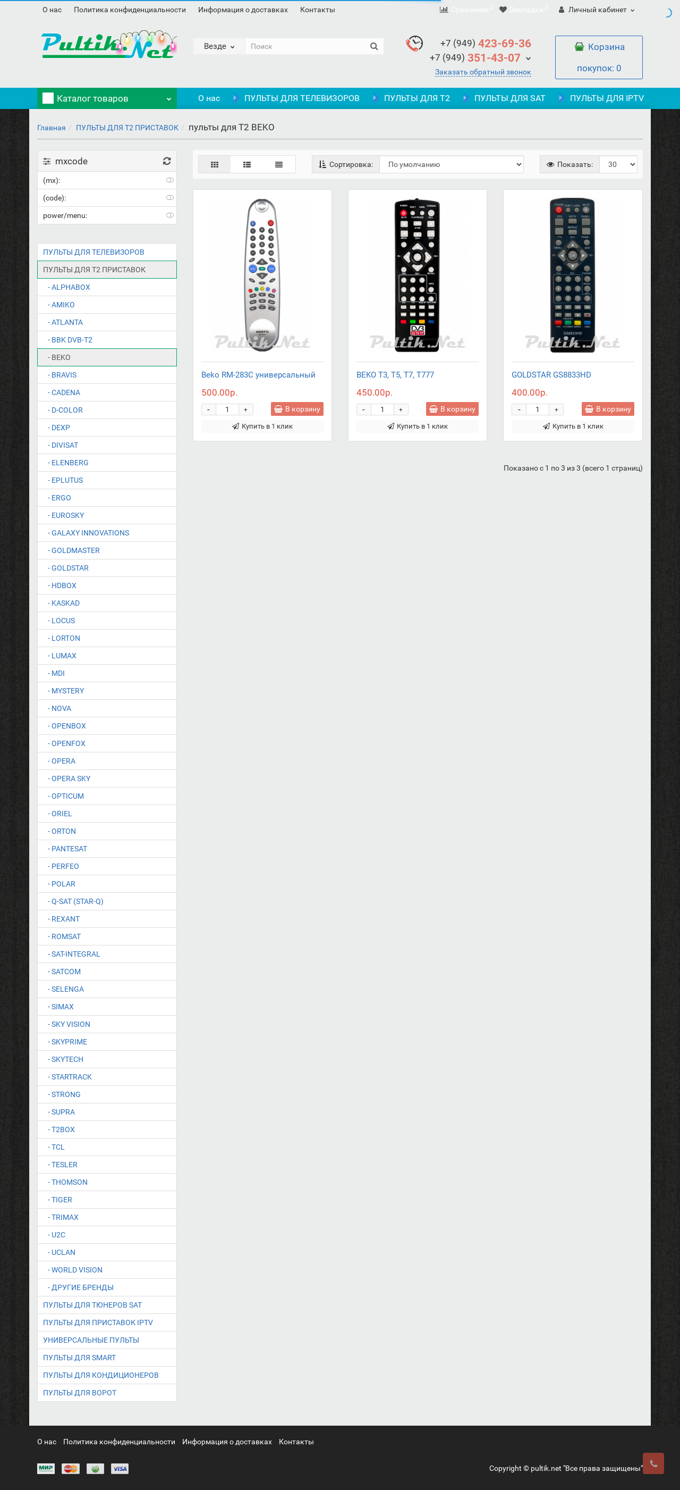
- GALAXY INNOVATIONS (86, 533)
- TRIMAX (61, 1217)
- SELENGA (63, 989)
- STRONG (62, 1094)
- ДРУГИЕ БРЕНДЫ (78, 1287)
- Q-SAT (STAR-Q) (73, 901)
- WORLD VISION (73, 1270)
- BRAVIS (59, 375)
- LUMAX (59, 655)
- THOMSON (65, 1182)
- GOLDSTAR (66, 568)
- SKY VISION (66, 1024)
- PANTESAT (65, 848)
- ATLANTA (63, 322)
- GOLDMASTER (71, 550)
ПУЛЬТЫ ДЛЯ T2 (410, 98)
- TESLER (60, 1164)
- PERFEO (61, 866)
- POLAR (59, 884)
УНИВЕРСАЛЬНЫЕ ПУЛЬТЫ (91, 1340)
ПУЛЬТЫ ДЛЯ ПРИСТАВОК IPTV (98, 1322)
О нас (52, 9)
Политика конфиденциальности (130, 9)
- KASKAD (61, 603)
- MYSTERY (63, 691)
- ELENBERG (66, 462)
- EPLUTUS (63, 480)
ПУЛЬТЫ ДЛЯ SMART (79, 1357)
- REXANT (61, 919)
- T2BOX (59, 1129)
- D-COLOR (63, 410)
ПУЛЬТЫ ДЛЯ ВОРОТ (79, 1392)
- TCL (54, 1147)
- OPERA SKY (66, 778)
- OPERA (59, 761)
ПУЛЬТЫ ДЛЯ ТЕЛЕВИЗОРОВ (295, 98)
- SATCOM (62, 971)
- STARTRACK (67, 1077)
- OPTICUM (63, 796)
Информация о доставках (243, 9)
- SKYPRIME (65, 1041)
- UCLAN (59, 1252)
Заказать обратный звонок (483, 72)
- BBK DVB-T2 (67, 340)
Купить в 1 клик (262, 426)
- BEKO (57, 357)
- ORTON (59, 831)
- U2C (54, 1234)
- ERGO (57, 497)
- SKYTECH (63, 1059)
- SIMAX (58, 1006)
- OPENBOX (64, 726)
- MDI (54, 673)
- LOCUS (59, 620)
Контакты (317, 9)
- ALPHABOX (66, 287)
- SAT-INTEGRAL (71, 954)
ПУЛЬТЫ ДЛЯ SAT (503, 98)
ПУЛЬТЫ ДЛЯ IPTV (600, 98)
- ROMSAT (62, 936)
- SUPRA (59, 1112)
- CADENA (61, 392)
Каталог (107, 96)
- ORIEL (57, 813)
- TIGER (57, 1199)
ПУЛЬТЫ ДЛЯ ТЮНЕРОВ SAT (92, 1305)
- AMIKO (59, 304)
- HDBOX (59, 585)
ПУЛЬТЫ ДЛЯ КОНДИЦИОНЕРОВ (101, 1375)
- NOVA (57, 708)
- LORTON (61, 638)
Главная (51, 127)
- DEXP (56, 427)
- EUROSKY (63, 515)
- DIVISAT (60, 445)
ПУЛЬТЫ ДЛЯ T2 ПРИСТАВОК (127, 127)
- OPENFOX (64, 743)
